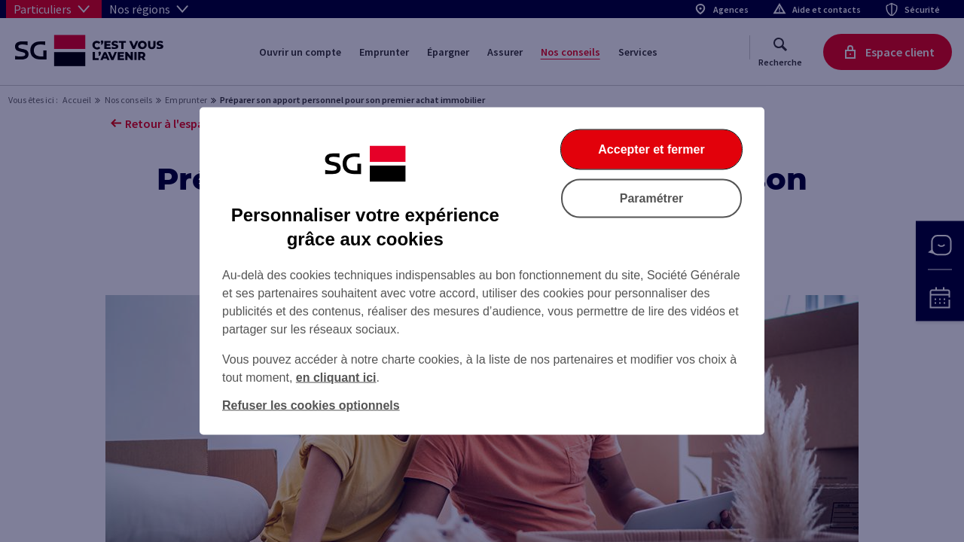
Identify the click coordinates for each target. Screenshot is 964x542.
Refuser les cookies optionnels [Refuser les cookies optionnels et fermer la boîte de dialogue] (311, 405)
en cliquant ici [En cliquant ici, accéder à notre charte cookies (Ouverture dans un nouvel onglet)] (336, 377)
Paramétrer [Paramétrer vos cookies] (652, 198)
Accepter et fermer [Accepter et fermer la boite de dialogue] (651, 149)
